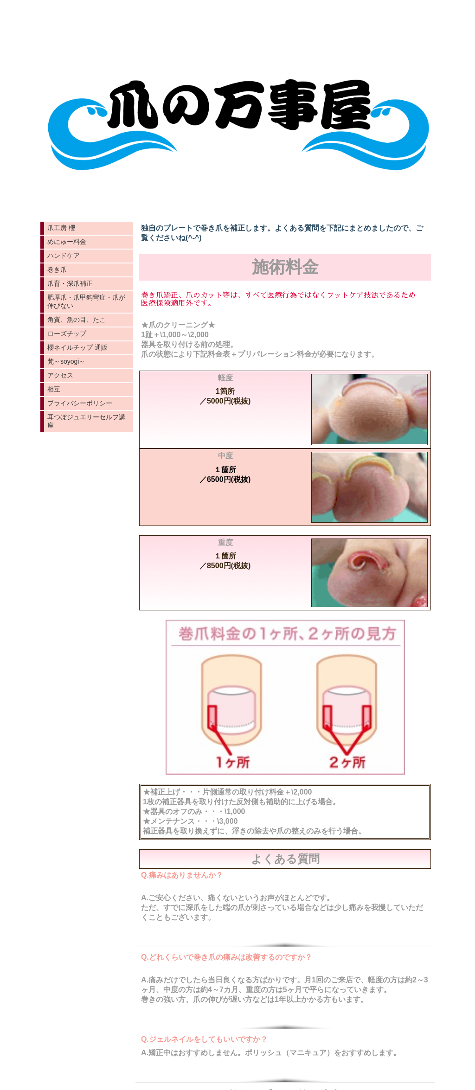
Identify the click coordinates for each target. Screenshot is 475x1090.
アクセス (60, 375)
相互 (53, 389)
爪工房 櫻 (61, 227)
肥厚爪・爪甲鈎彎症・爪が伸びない (86, 301)
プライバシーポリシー (79, 403)
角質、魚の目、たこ (76, 319)
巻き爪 (57, 269)
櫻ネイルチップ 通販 (77, 347)
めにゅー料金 (66, 241)
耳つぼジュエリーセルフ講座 (86, 421)
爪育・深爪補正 (70, 283)
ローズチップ (66, 333)
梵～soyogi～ (66, 361)
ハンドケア (63, 255)
